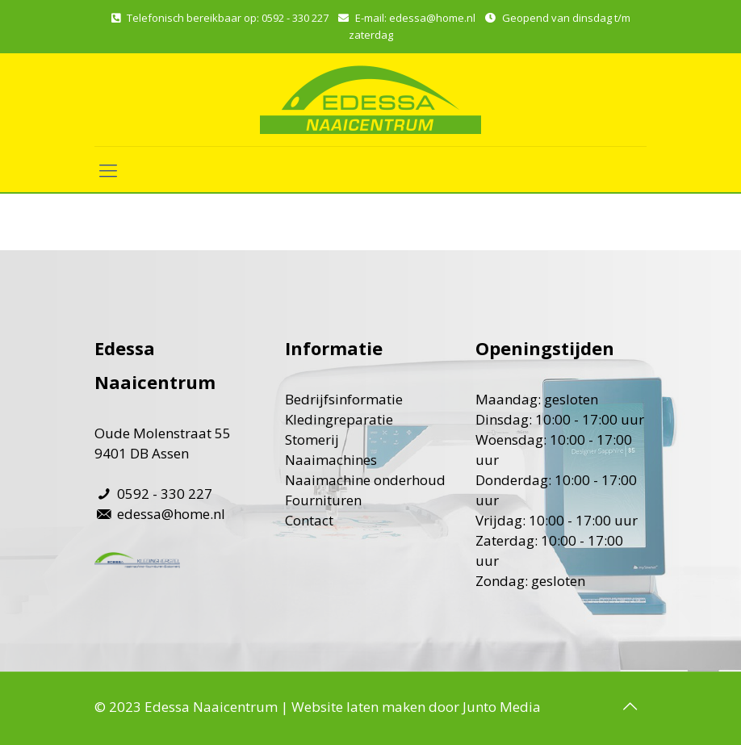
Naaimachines (331, 459)
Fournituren (323, 500)
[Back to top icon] (630, 706)
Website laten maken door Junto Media (416, 706)
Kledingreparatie (339, 419)
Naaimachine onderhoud (365, 480)
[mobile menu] (108, 169)
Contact (309, 520)
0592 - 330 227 (295, 17)
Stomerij (312, 439)
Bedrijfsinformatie (344, 399)
